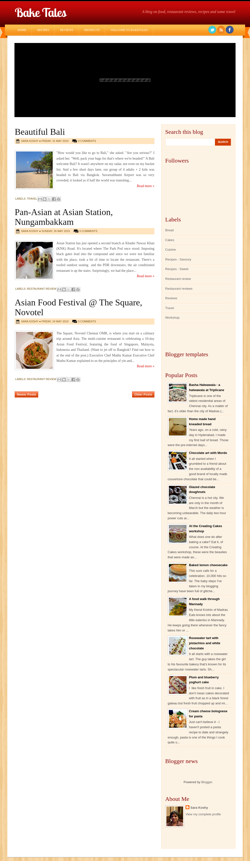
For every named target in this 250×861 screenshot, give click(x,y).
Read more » (145, 186)
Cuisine (170, 249)
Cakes (169, 240)
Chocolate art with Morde (208, 453)
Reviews (66, 30)
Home (22, 30)
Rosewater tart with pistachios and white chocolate (204, 643)
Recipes (43, 30)
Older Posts (143, 394)
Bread (169, 230)
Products (92, 30)
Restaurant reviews (178, 288)
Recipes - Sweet (176, 269)
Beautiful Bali (40, 132)
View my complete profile (203, 814)
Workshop (172, 317)
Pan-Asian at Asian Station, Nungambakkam (64, 217)
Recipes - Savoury (178, 259)
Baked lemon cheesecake (208, 565)
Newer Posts (26, 394)
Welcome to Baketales (129, 30)
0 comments (87, 140)
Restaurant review (41, 288)
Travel (32, 198)
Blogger (206, 782)
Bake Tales (40, 12)
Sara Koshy (199, 807)
